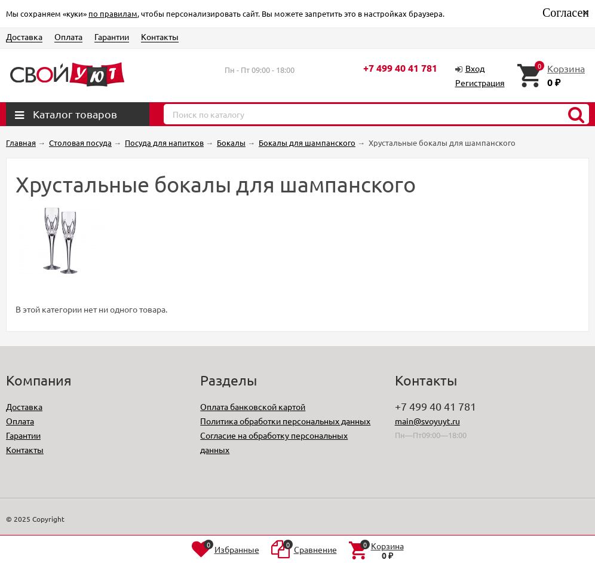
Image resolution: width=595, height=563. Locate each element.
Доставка (24, 36)
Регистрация (480, 82)
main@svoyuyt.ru (427, 420)
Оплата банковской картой (252, 406)
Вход (474, 68)
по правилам (112, 13)
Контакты (160, 36)
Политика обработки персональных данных (285, 420)
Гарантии (111, 36)
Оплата (68, 36)
